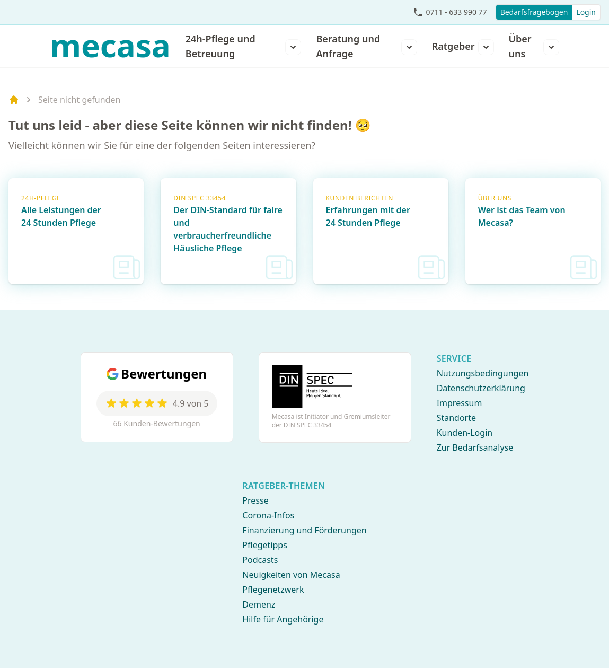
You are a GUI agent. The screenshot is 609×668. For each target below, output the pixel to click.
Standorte (456, 418)
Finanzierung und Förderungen (304, 530)
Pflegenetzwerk (273, 589)
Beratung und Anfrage (348, 46)
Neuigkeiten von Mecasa (291, 575)
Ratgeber (453, 46)
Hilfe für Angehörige (282, 619)
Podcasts (260, 560)
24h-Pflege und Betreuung (220, 46)
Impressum (459, 403)
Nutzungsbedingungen (483, 373)
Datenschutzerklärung (481, 388)
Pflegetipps (264, 545)
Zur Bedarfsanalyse (475, 447)
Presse (255, 500)
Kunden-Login (465, 432)
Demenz (258, 604)
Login (586, 12)
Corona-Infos (268, 515)
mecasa (110, 45)
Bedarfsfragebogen (534, 12)
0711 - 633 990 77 (456, 12)
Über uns (520, 46)
